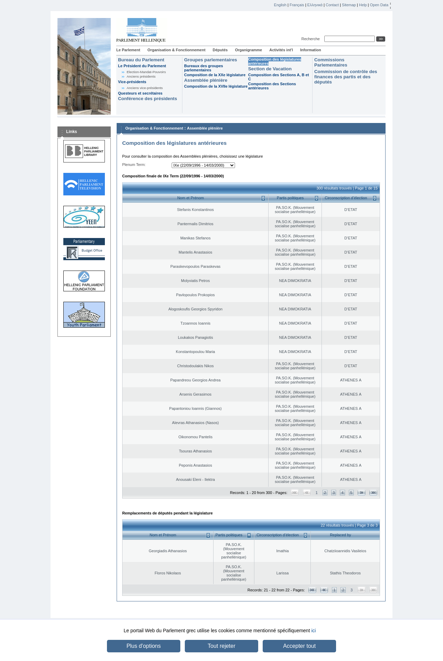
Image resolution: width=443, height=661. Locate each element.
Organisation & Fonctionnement (176, 50)
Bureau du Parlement (141, 59)
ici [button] (313, 630)
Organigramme (248, 50)
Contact (332, 5)
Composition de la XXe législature (214, 75)
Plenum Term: (134, 164)
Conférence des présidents (147, 98)
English (280, 5)
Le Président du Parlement (142, 66)
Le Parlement (128, 50)
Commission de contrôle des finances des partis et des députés (345, 77)
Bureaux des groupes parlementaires (203, 68)
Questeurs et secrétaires (140, 93)
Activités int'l (281, 50)
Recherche (311, 39)
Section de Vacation (270, 68)
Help (363, 5)
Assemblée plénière (205, 80)
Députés (220, 50)
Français (297, 5)
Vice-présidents (132, 82)
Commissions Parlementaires (330, 62)
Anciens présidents (141, 76)
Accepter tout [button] (299, 646)
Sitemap (349, 5)
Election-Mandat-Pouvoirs (146, 72)
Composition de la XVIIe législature (215, 86)
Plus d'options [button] (143, 646)
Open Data (379, 5)
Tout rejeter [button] (221, 646)
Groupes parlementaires (210, 59)
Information (310, 50)
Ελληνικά (315, 5)
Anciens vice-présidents (145, 88)
